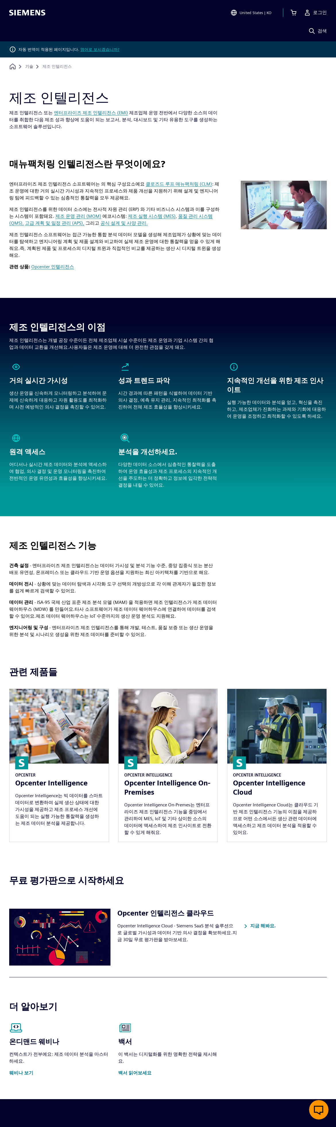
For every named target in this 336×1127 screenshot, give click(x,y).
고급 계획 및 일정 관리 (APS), (54, 223)
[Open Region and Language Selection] (251, 12)
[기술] (29, 66)
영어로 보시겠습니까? (99, 49)
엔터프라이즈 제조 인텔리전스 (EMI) (91, 112)
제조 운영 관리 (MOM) (78, 216)
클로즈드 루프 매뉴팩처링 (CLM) (179, 184)
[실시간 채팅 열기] (319, 1110)
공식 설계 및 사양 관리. (124, 223)
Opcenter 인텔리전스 (52, 266)
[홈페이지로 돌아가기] (12, 66)
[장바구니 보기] (293, 12)
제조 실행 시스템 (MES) (152, 216)
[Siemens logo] (27, 13)
